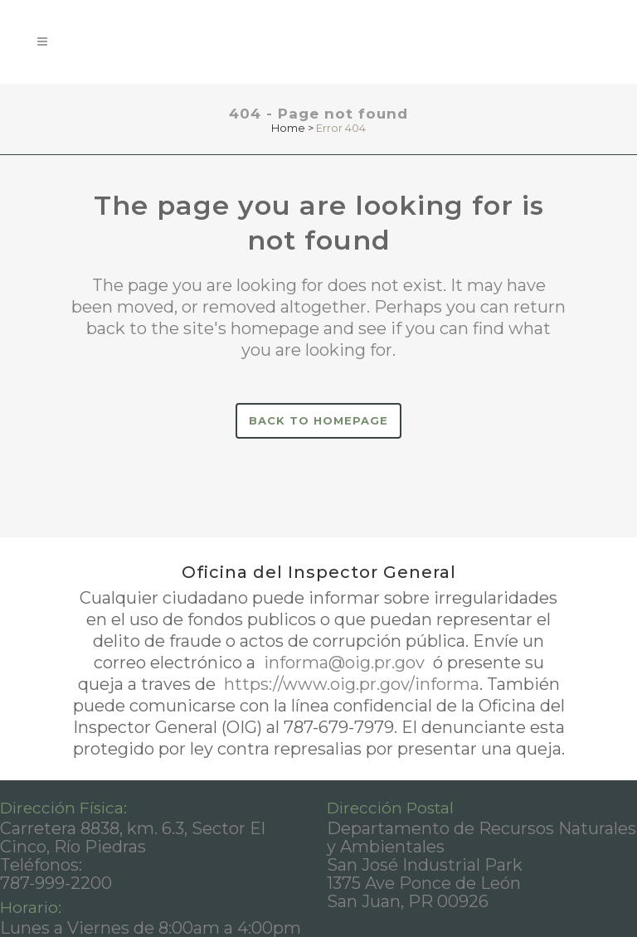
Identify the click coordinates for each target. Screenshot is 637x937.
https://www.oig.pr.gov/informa (349, 684)
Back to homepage (318, 420)
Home (288, 127)
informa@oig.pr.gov (344, 662)
